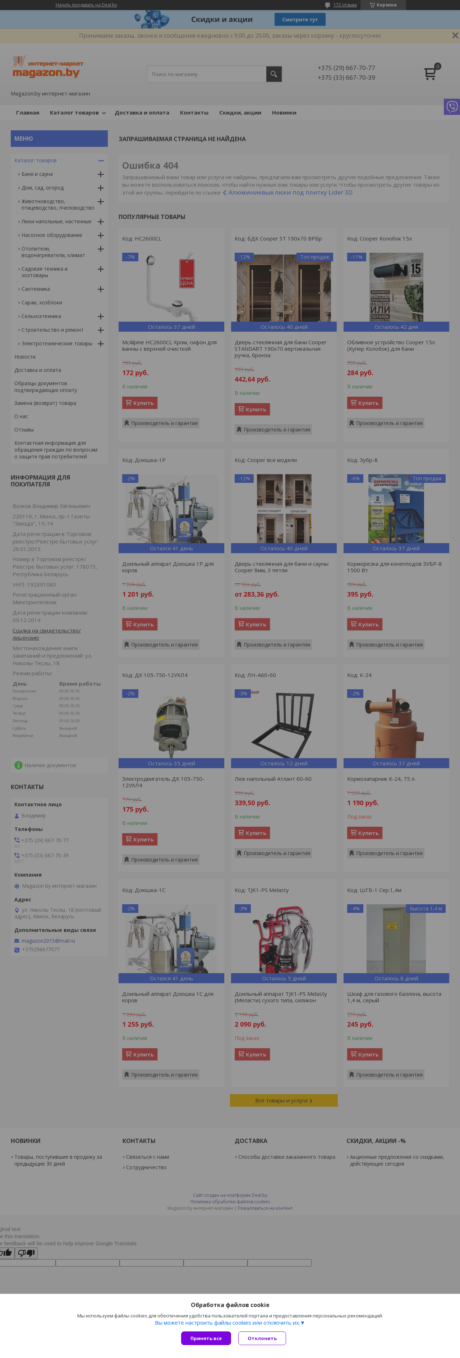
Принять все (206, 1338)
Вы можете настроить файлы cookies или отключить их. (227, 1322)
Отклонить (262, 1338)
